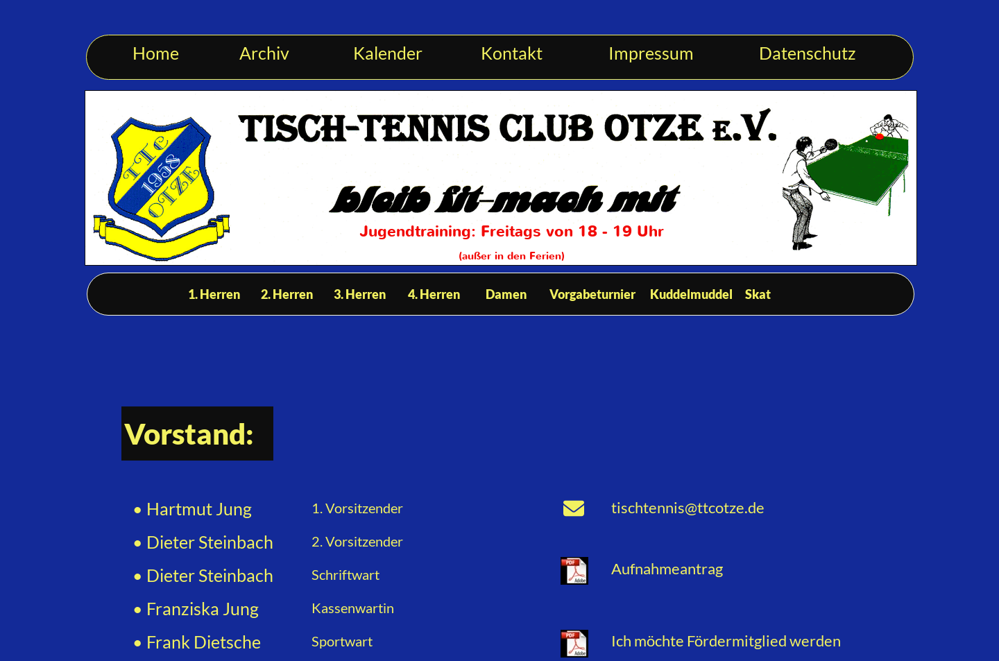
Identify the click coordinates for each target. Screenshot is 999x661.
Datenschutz (807, 52)
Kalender (387, 52)
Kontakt (512, 52)
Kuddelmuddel (691, 294)
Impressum (651, 52)
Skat (758, 294)
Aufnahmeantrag (668, 568)
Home (156, 52)
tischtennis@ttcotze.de (688, 507)
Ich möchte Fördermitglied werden (726, 640)
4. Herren (434, 294)
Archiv (264, 52)
